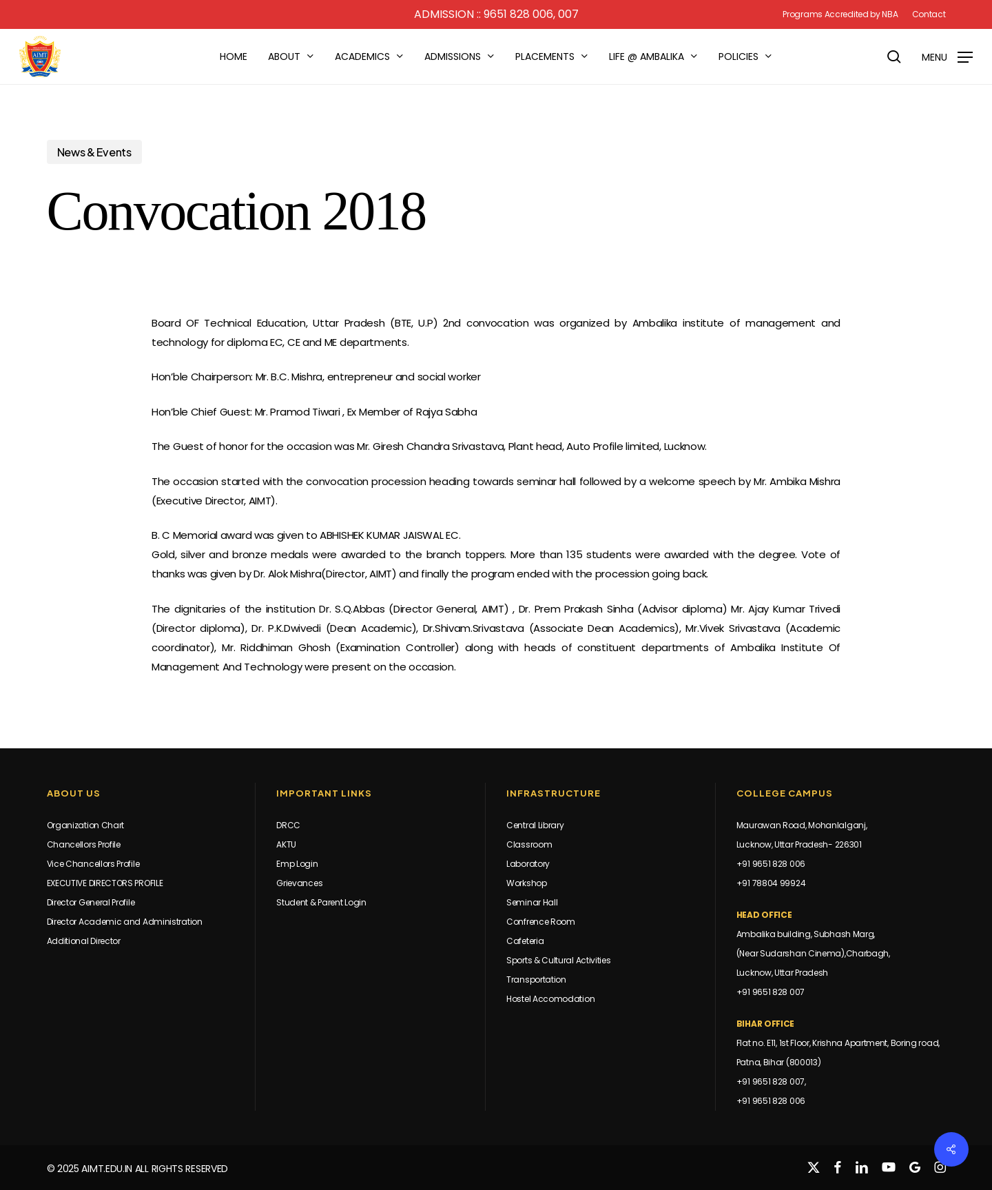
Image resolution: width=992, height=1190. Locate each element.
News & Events (94, 152)
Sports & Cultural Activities (558, 960)
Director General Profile (91, 902)
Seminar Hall (531, 902)
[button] (947, 57)
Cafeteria (525, 941)
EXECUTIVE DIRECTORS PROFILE (105, 883)
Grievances (299, 883)
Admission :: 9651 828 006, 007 (496, 14)
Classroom (529, 844)
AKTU (286, 844)
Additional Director (84, 941)
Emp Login (297, 864)
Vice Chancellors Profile (93, 864)
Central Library (535, 825)
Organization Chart (86, 825)
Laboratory (528, 864)
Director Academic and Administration (125, 921)
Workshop (526, 883)
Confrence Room (540, 921)
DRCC (288, 825)
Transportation (536, 979)
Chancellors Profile (84, 844)
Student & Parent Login (321, 902)
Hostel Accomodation (550, 999)
